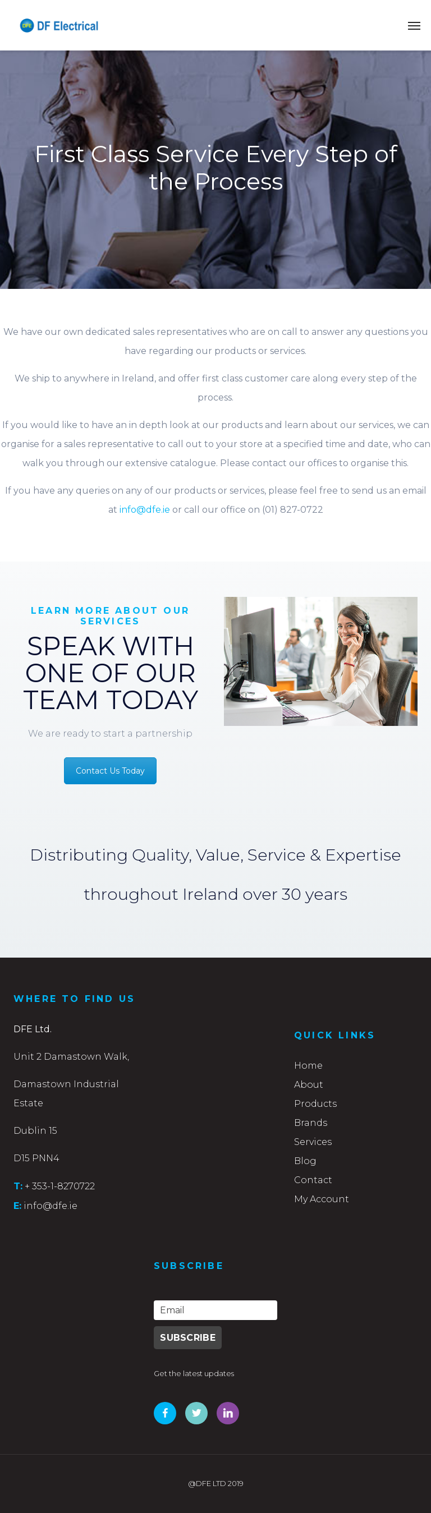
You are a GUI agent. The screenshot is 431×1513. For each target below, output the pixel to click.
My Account (321, 1199)
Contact (313, 1180)
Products (315, 1103)
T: (17, 1186)
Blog (305, 1161)
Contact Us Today (110, 771)
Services (313, 1142)
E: (17, 1205)
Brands (310, 1122)
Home (308, 1065)
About (308, 1084)
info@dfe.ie (145, 509)
